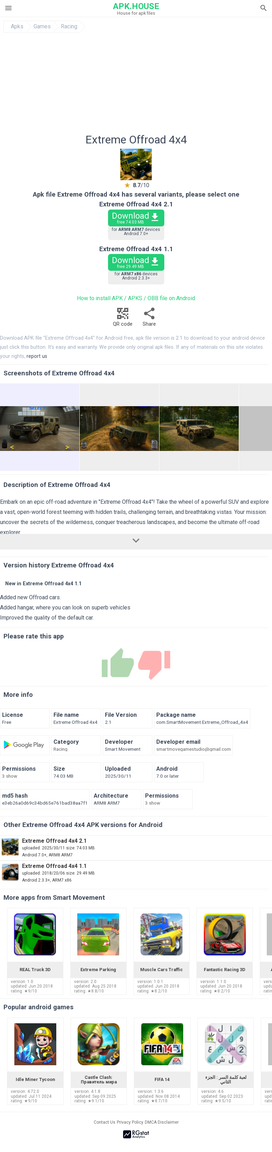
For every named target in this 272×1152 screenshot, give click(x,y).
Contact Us (104, 1122)
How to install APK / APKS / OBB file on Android (136, 298)
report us (37, 356)
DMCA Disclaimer (162, 1122)
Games (42, 26)
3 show (9, 776)
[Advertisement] (136, 85)
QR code (123, 318)
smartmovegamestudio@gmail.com (193, 749)
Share (149, 318)
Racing (69, 26)
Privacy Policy (130, 1122)
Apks (17, 26)
